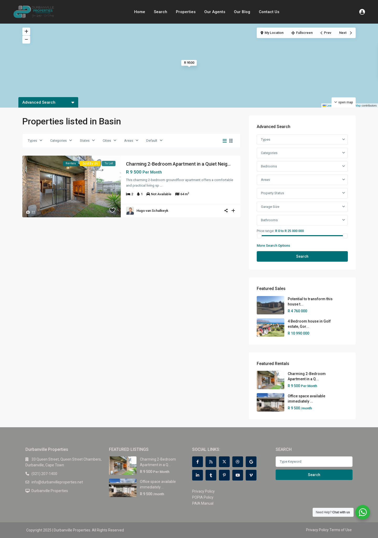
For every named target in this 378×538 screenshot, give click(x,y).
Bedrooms (269, 166)
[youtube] (237, 475)
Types (32, 141)
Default (151, 141)
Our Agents (214, 11)
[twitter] (224, 461)
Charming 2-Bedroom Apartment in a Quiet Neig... (178, 164)
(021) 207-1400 (44, 474)
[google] (251, 461)
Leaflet (329, 105)
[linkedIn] (197, 475)
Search (160, 11)
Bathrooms (269, 220)
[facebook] (197, 461)
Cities (107, 141)
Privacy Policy (203, 491)
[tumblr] (211, 475)
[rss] (211, 461)
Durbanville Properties (50, 491)
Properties (186, 11)
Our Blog (242, 11)
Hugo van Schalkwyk (152, 211)
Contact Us (269, 11)
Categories (58, 141)
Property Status (272, 193)
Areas (128, 141)
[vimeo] (251, 475)
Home (139, 11)
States (85, 141)
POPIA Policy (202, 497)
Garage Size (270, 207)
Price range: (265, 231)
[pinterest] (224, 475)
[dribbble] (237, 461)
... (161, 185)
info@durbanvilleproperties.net (57, 482)
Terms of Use (340, 530)
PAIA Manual (202, 503)
